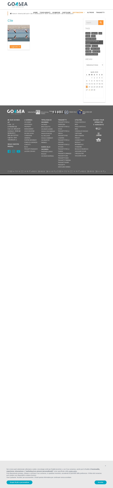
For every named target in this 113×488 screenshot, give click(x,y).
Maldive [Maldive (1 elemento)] (88, 46)
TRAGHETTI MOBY (63, 162)
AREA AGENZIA (79, 135)
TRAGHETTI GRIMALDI (64, 153)
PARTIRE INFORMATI (30, 140)
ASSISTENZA (28, 124)
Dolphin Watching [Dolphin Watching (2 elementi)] (91, 38)
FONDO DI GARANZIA (30, 142)
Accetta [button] (100, 482)
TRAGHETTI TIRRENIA (64, 160)
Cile (31, 13)
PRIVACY (77, 138)
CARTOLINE (78, 133)
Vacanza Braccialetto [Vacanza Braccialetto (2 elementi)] (91, 54)
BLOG (26, 147)
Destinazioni (38, 13)
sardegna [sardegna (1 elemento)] (88, 51)
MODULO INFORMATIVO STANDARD (79, 144)
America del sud (23, 13)
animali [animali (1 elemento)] (88, 33)
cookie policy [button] (73, 471)
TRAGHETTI (100, 12)
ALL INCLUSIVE (45, 136)
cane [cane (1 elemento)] (100, 33)
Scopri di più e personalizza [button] (19, 482)
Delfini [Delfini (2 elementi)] (93, 36)
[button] (105, 465)
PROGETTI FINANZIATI (31, 149)
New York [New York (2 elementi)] (94, 46)
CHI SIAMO (27, 122)
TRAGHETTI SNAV (63, 158)
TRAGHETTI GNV (63, 156)
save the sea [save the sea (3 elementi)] (96, 51)
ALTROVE (90, 12)
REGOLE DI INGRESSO (81, 149)
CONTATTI (27, 144)
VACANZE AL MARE (47, 129)
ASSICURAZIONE (29, 131)
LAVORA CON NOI (29, 151)
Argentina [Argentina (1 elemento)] (94, 33)
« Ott (87, 95)
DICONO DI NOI (29, 133)
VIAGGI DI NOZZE (46, 133)
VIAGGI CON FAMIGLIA (48, 131)
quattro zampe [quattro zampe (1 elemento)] (95, 48)
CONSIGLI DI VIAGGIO (81, 131)
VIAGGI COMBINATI (47, 138)
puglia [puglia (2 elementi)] (87, 48)
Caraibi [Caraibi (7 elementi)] (88, 36)
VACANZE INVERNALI (47, 156)
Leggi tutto (15, 47)
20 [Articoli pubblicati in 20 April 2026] (87, 87)
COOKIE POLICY (79, 140)
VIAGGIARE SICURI (80, 151)
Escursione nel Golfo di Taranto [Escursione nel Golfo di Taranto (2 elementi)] (92, 42)
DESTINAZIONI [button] (79, 12)
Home (13, 13)
